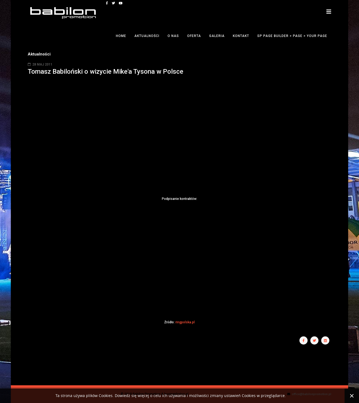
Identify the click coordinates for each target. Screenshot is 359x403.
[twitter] (113, 3)
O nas (173, 36)
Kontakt (241, 36)
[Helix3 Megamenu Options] (328, 12)
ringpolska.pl (185, 322)
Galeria (217, 36)
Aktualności (146, 36)
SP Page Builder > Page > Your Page (292, 36)
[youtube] (121, 3)
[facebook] (107, 3)
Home (121, 36)
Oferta (194, 36)
